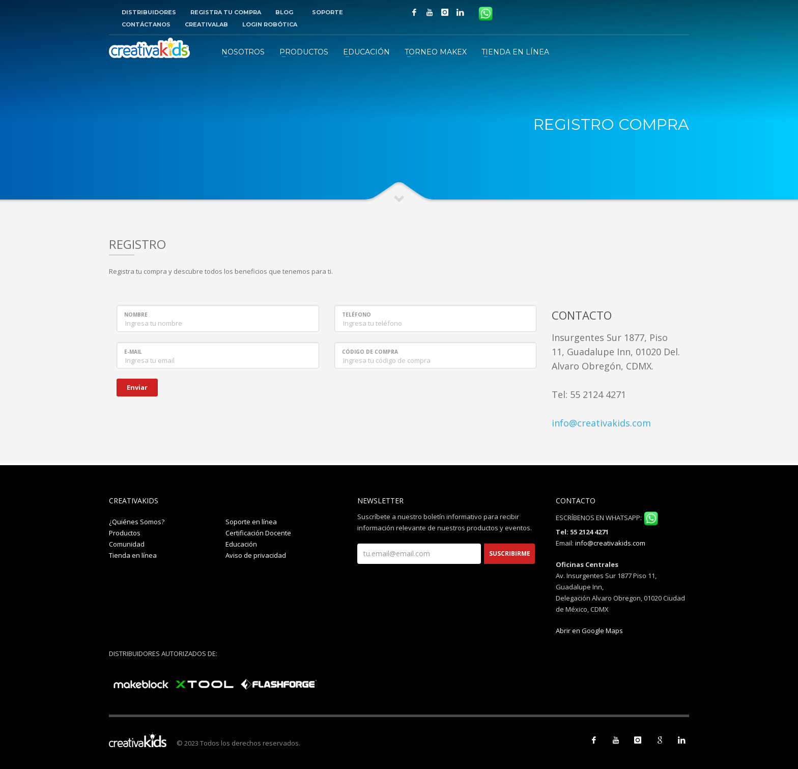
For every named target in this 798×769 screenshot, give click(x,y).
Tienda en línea (133, 555)
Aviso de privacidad (255, 555)
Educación (241, 544)
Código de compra (370, 351)
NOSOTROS (243, 51)
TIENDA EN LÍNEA (515, 51)
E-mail (133, 351)
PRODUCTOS (303, 51)
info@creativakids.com (601, 423)
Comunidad (127, 544)
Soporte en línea (251, 521)
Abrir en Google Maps (589, 630)
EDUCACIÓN (366, 51)
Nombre (136, 314)
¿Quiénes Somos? (136, 521)
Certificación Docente (258, 532)
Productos (124, 532)
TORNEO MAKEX (436, 51)
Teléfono (356, 314)
